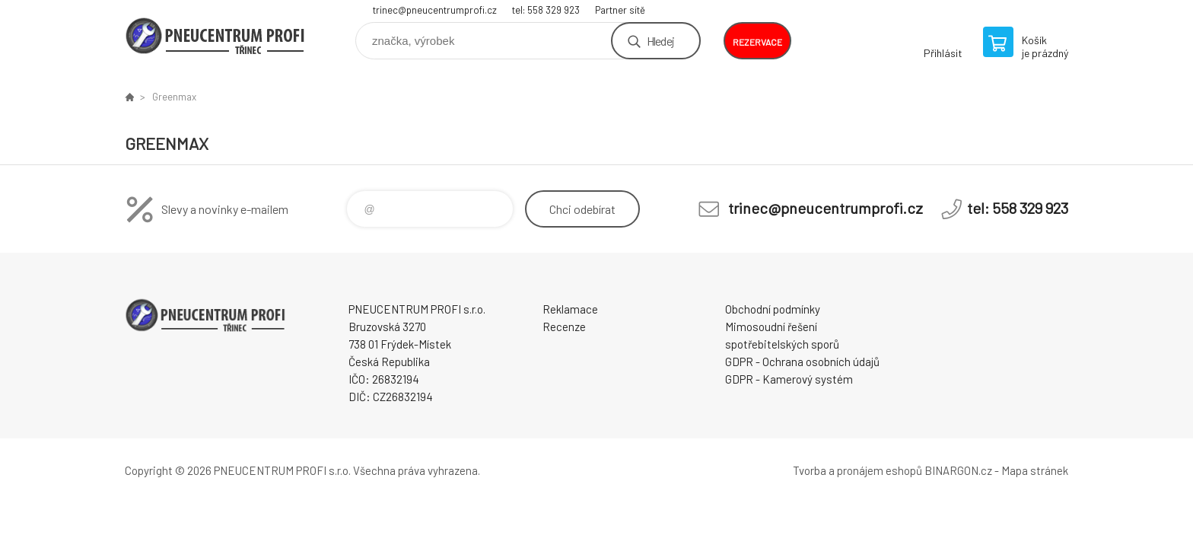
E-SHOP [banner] (216, 35)
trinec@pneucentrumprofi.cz (435, 10)
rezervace (757, 42)
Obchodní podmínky (772, 309)
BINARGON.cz (958, 470)
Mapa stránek (1034, 470)
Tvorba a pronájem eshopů (857, 470)
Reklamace (570, 309)
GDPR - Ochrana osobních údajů (802, 361)
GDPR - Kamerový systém (789, 379)
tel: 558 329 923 (546, 10)
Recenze (564, 326)
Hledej (660, 40)
